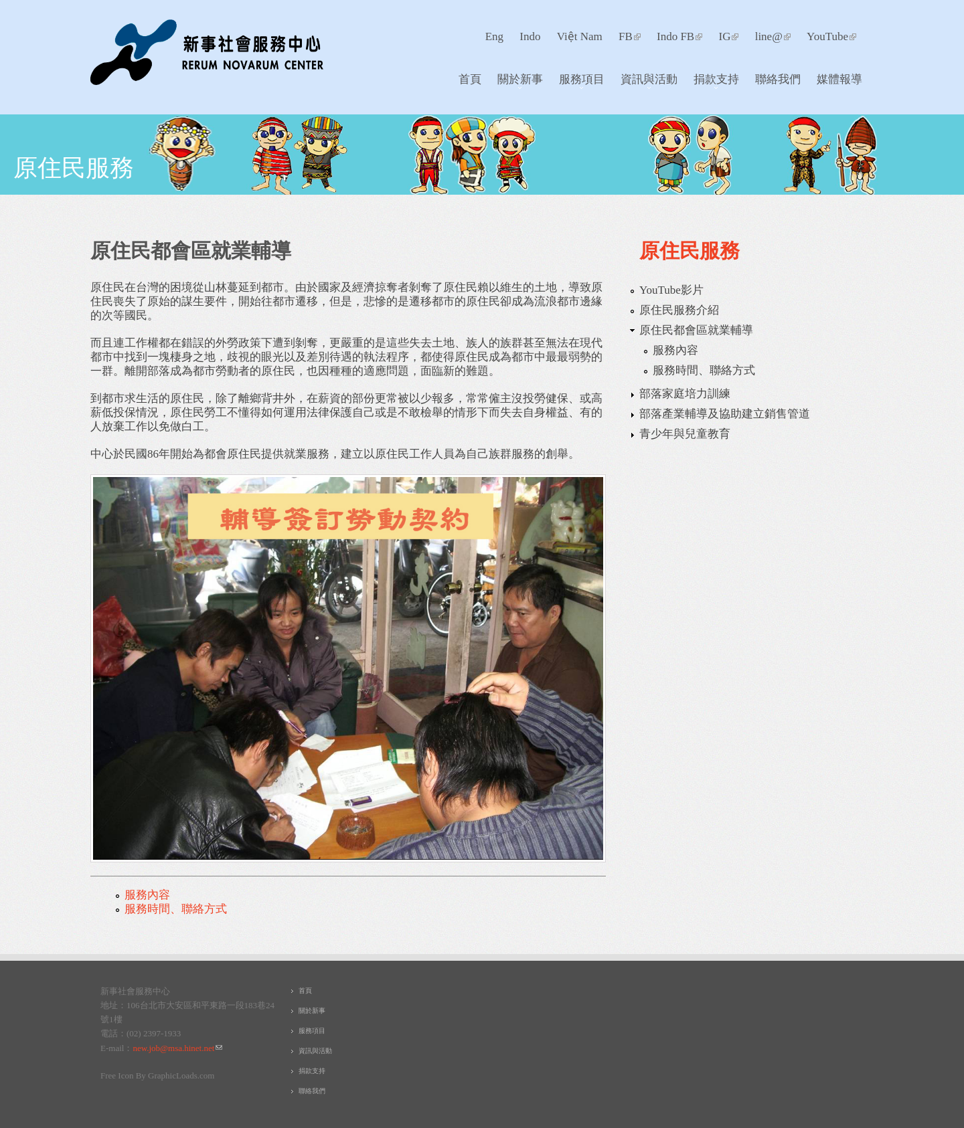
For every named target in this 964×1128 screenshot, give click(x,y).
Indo (529, 36)
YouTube (831, 36)
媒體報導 (839, 78)
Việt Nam (579, 36)
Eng (494, 36)
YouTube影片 (671, 290)
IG (728, 36)
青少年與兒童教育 (684, 434)
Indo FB (679, 36)
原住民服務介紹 (679, 310)
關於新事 (516, 82)
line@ (773, 36)
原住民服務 (73, 167)
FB (630, 36)
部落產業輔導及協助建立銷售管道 (724, 413)
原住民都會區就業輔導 (696, 330)
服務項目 (578, 82)
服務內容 (147, 894)
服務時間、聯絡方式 (176, 909)
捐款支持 (712, 82)
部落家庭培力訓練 (684, 393)
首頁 (470, 78)
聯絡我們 (778, 78)
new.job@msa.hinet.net (177, 1048)
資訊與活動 (645, 82)
